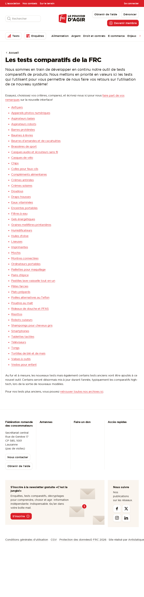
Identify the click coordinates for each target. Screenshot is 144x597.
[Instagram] (117, 518)
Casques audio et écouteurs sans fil (34, 151)
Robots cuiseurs (21, 319)
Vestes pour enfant (24, 364)
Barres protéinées (23, 129)
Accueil (12, 52)
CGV (54, 539)
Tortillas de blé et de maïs (28, 353)
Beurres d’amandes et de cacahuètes (36, 140)
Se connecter (131, 3)
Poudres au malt (22, 303)
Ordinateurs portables (25, 263)
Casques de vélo (22, 157)
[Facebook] (117, 509)
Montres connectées (24, 258)
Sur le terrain (47, 3)
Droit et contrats (94, 35)
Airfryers (17, 107)
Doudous (17, 191)
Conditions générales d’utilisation (26, 539)
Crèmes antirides (22, 179)
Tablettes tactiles (22, 336)
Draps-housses (21, 196)
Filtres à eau (19, 213)
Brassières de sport (24, 146)
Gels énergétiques (23, 219)
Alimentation (60, 35)
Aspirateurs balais (23, 118)
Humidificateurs (21, 230)
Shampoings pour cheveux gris (31, 325)
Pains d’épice (19, 275)
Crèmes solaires (21, 185)
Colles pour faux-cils (24, 168)
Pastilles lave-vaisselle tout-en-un (33, 280)
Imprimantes (19, 247)
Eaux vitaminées (22, 202)
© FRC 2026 (98, 539)
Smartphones (20, 330)
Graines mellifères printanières (31, 224)
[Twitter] (126, 509)
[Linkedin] (126, 518)
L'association (12, 3)
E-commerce (116, 35)
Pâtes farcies (19, 286)
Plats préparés (20, 291)
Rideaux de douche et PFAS (30, 308)
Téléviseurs (18, 342)
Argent (76, 35)
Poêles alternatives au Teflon (30, 297)
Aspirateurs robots (23, 124)
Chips (15, 163)
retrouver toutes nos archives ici (81, 391)
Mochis (16, 252)
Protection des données (74, 539)
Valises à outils (21, 358)
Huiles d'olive (19, 235)
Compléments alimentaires (29, 174)
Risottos (16, 314)
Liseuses (16, 241)
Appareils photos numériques (30, 112)
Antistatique (136, 539)
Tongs (15, 347)
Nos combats (30, 3)
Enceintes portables (24, 207)
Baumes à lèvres (22, 135)
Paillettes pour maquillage (28, 269)
